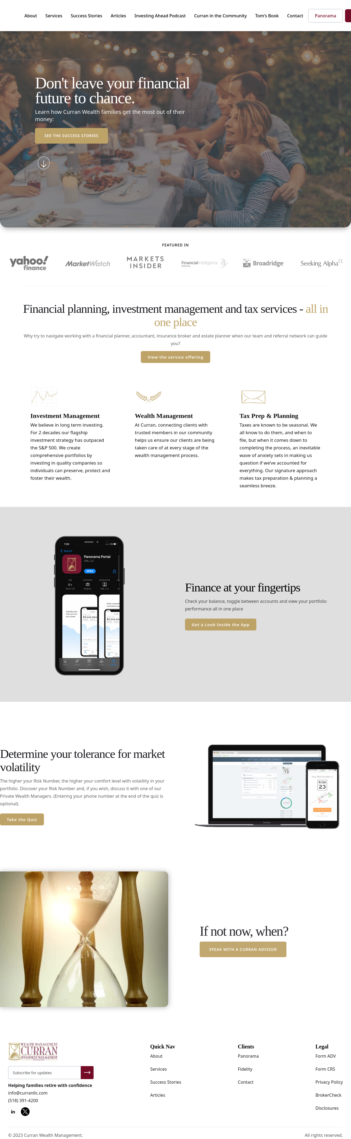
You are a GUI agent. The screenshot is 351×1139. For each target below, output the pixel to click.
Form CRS (325, 1069)
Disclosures (327, 1108)
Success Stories (86, 16)
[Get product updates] (44, 1072)
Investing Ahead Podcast (160, 16)
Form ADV (325, 1056)
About (30, 16)
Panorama (248, 1056)
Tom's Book (267, 16)
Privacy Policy (329, 1082)
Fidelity (245, 1069)
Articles (118, 16)
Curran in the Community (220, 16)
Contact (295, 16)
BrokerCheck (328, 1095)
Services (53, 16)
